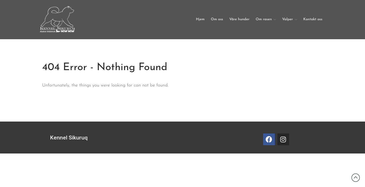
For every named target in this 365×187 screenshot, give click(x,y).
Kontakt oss (312, 19)
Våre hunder (239, 19)
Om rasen (264, 19)
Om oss (217, 19)
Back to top (355, 177)
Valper (287, 19)
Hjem (200, 19)
